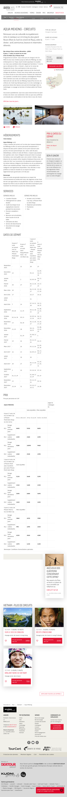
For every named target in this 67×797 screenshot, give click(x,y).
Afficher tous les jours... (11, 101)
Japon (20, 723)
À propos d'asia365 (26, 7)
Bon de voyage (39, 719)
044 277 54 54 (59, 13)
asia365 (12, 784)
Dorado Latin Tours (30, 784)
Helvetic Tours (54, 784)
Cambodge (22, 725)
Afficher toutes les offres (51, 694)
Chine (20, 718)
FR (19, 7)
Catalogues (35, 7)
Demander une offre (55, 66)
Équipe (37, 723)
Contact (41, 7)
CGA (35, 754)
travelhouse (18, 790)
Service (46, 7)
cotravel (19, 784)
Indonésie (22, 721)
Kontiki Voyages (14, 786)
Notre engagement (40, 732)
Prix (48, 147)
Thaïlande (22, 730)
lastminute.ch (61, 786)
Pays (44, 13)
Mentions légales (26, 754)
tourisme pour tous (7, 790)
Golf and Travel (43, 784)
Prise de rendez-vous (40, 736)
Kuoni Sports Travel (49, 786)
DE (16, 7)
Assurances (38, 734)
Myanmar (21, 727)
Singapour (50, 13)
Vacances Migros (28, 788)
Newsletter (38, 729)
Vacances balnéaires (21, 13)
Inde (20, 719)
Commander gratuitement (57, 727)
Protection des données (10, 754)
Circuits (10, 13)
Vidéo (6, 127)
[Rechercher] (57, 7)
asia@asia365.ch (11, 726)
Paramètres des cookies (46, 754)
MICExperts (17, 788)
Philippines (22, 729)
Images (16, 127)
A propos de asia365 (40, 721)
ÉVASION (38, 13)
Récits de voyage (39, 718)
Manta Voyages (7, 788)
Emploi (37, 730)
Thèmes (32, 13)
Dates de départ (52, 145)
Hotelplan (4, 786)
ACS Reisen (4, 784)
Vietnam (21, 732)
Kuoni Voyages (25, 786)
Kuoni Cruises (36, 786)
